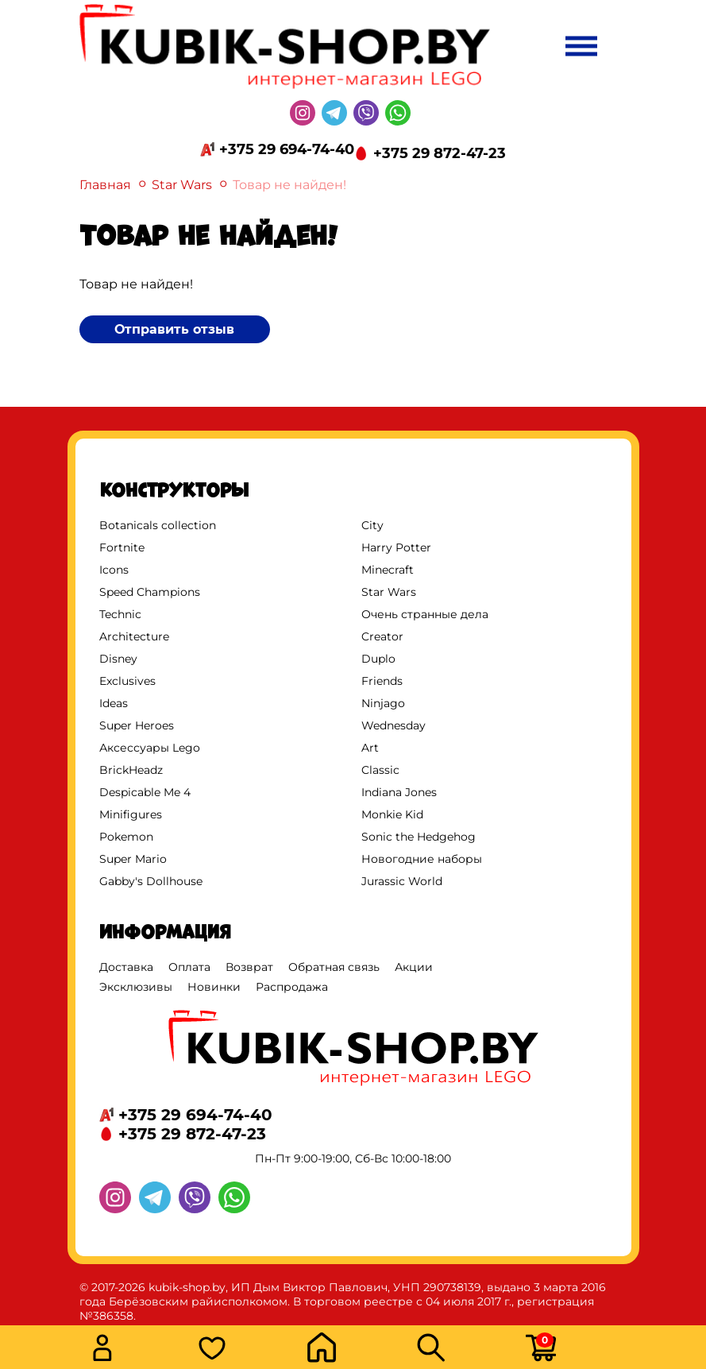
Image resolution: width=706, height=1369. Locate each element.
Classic (380, 770)
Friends (382, 681)
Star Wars (182, 184)
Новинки (214, 987)
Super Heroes (136, 725)
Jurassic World (401, 881)
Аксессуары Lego (149, 748)
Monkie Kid (392, 814)
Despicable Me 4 (145, 792)
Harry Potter (396, 547)
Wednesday (393, 725)
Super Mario (133, 859)
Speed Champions (149, 592)
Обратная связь (334, 967)
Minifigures (130, 814)
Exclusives (127, 681)
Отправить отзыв (174, 329)
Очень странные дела (424, 614)
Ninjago (383, 703)
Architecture (134, 636)
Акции (414, 967)
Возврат (249, 967)
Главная (105, 184)
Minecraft (387, 570)
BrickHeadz (131, 770)
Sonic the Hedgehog (418, 837)
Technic (120, 614)
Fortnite (122, 547)
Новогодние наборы (421, 859)
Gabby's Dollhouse (151, 881)
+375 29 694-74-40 (286, 149)
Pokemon (126, 837)
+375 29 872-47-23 (439, 153)
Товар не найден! (289, 184)
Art (370, 748)
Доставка (126, 967)
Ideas (113, 703)
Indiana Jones (399, 792)
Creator (382, 636)
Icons (114, 570)
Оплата (189, 967)
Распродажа (292, 987)
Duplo (378, 659)
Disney (118, 659)
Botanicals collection (157, 525)
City (372, 525)
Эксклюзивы (135, 987)
